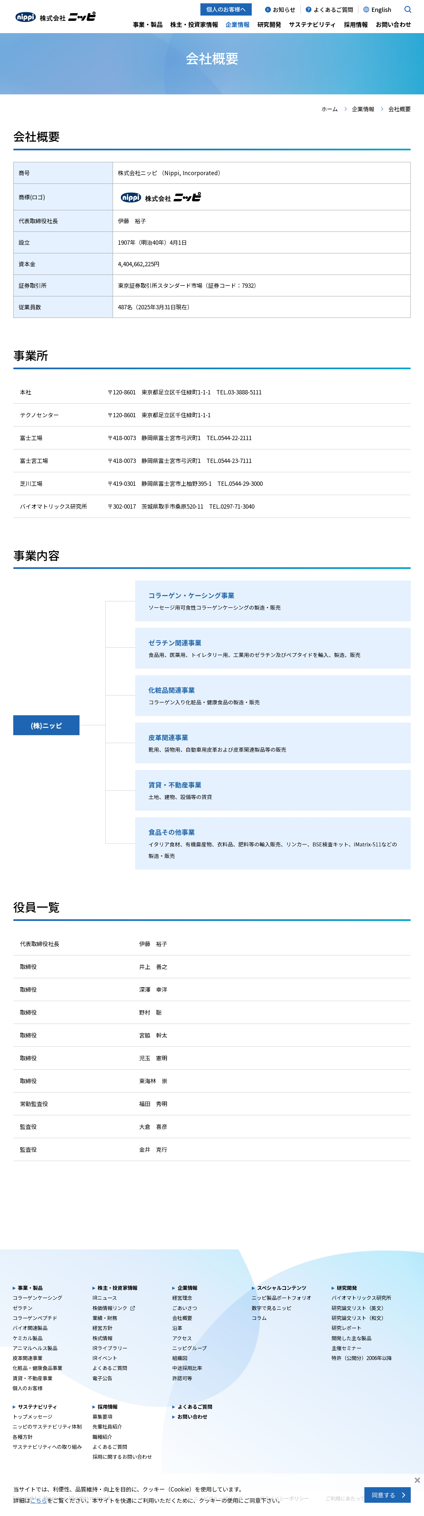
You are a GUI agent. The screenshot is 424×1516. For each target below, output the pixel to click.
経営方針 (102, 1339)
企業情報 (237, 24)
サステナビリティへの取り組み (47, 1458)
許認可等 (182, 1389)
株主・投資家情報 (194, 24)
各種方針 (22, 1448)
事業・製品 (148, 24)
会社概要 (182, 1329)
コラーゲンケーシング (37, 1309)
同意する (384, 1495)
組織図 (179, 1369)
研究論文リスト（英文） (359, 1319)
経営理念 (182, 1309)
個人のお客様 (27, 1399)
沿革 (177, 1339)
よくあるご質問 (333, 9)
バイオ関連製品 (30, 1339)
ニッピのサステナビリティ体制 (47, 1437)
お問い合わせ (393, 24)
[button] (407, 9)
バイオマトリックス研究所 (361, 1309)
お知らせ (284, 9)
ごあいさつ (184, 1319)
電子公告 (102, 1389)
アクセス (182, 1349)
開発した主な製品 (351, 1349)
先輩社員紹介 (107, 1437)
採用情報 (356, 24)
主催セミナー (346, 1359)
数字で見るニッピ (272, 1319)
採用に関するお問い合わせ (122, 1468)
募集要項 (102, 1428)
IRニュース (104, 1309)
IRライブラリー (109, 1359)
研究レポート (346, 1339)
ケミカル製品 (27, 1349)
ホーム (329, 120)
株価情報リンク (113, 1319)
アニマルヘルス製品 (35, 1359)
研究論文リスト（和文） (359, 1329)
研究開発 (269, 24)
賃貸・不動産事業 (32, 1389)
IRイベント (104, 1369)
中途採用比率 (187, 1379)
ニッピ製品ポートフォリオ (281, 1309)
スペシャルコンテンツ (281, 1299)
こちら (38, 1500)
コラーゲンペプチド (35, 1329)
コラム (259, 1329)
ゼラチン (22, 1319)
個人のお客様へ (226, 9)
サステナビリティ (312, 24)
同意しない (417, 1481)
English (381, 9)
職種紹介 (102, 1448)
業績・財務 (104, 1329)
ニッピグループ (189, 1359)
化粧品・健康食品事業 (37, 1379)
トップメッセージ (32, 1428)
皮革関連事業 (27, 1369)
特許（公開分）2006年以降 (362, 1369)
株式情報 (102, 1349)
